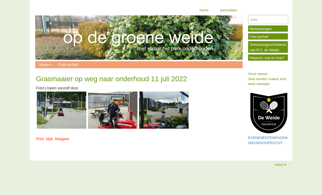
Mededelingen (261, 29)
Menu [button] (45, 65)
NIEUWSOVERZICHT (265, 143)
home (204, 10)
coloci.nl (280, 165)
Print (40, 139)
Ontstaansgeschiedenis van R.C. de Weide (268, 47)
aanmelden (228, 10)
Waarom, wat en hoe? (267, 58)
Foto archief (68, 65)
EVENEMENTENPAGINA (268, 138)
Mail (49, 139)
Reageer (62, 139)
